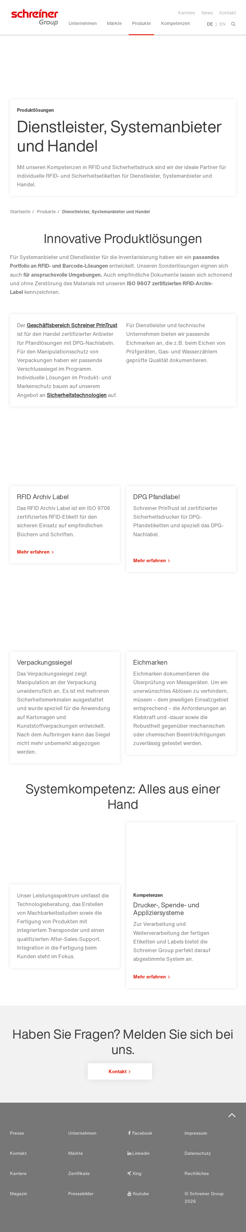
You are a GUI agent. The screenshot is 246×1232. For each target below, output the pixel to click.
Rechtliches (196, 1173)
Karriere (186, 12)
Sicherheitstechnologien (77, 395)
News (207, 12)
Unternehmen (82, 1133)
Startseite (20, 211)
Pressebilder (81, 1193)
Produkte (46, 211)
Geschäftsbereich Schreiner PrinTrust (72, 325)
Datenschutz (197, 1153)
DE (210, 23)
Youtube (137, 1193)
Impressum (195, 1133)
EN (222, 23)
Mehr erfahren (33, 551)
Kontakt (227, 12)
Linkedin (138, 1153)
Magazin (18, 1193)
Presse (17, 1133)
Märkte (75, 1153)
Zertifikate (79, 1173)
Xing (133, 1173)
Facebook (139, 1133)
